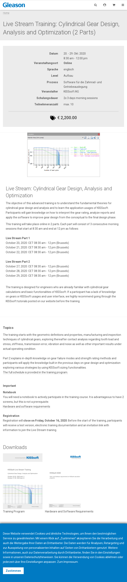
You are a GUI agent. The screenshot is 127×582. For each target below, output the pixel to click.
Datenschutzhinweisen (38, 557)
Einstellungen (34, 561)
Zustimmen (13, 570)
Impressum (71, 561)
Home (6, 12)
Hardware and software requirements (26, 406)
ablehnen (111, 557)
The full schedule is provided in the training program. (35, 372)
